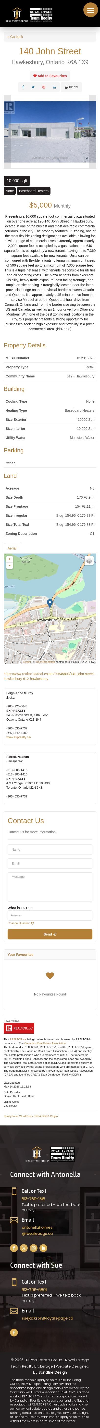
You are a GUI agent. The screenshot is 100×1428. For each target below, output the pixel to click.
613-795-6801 (34, 1290)
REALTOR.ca (18, 1039)
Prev (7, 131)
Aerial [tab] (12, 548)
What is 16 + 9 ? (20, 908)
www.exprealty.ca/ (18, 737)
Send (50, 934)
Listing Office (11, 1101)
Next (92, 131)
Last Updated (12, 1082)
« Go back (15, 37)
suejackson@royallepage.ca (47, 1318)
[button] (90, 9)
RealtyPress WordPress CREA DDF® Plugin (31, 1116)
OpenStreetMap (45, 661)
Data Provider (12, 1092)
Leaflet (27, 661)
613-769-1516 (33, 1199)
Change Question (21, 923)
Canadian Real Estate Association (45, 1043)
